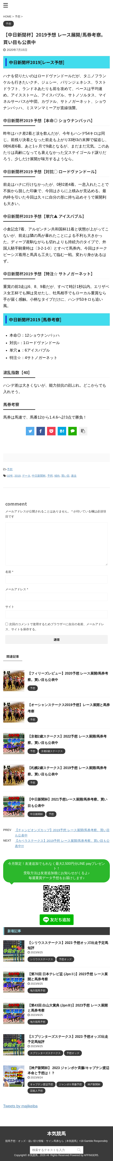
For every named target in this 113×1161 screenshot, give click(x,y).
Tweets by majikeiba (20, 1106)
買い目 (65, 475)
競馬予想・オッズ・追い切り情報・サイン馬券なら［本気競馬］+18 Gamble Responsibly (56, 1141)
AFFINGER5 (91, 1155)
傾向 (57, 475)
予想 (10, 469)
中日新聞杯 (39, 475)
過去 (74, 475)
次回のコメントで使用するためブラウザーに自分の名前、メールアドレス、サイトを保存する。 (54, 626)
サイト (9, 606)
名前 (9, 571)
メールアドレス (16, 589)
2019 (17, 475)
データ (26, 475)
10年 (10, 475)
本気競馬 (56, 1133)
